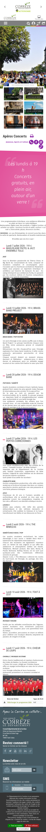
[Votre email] (22, 770)
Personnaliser (23, 829)
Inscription (17, 785)
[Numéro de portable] (22, 789)
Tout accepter (15, 826)
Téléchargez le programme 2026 (19, 702)
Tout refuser (32, 826)
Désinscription (28, 785)
